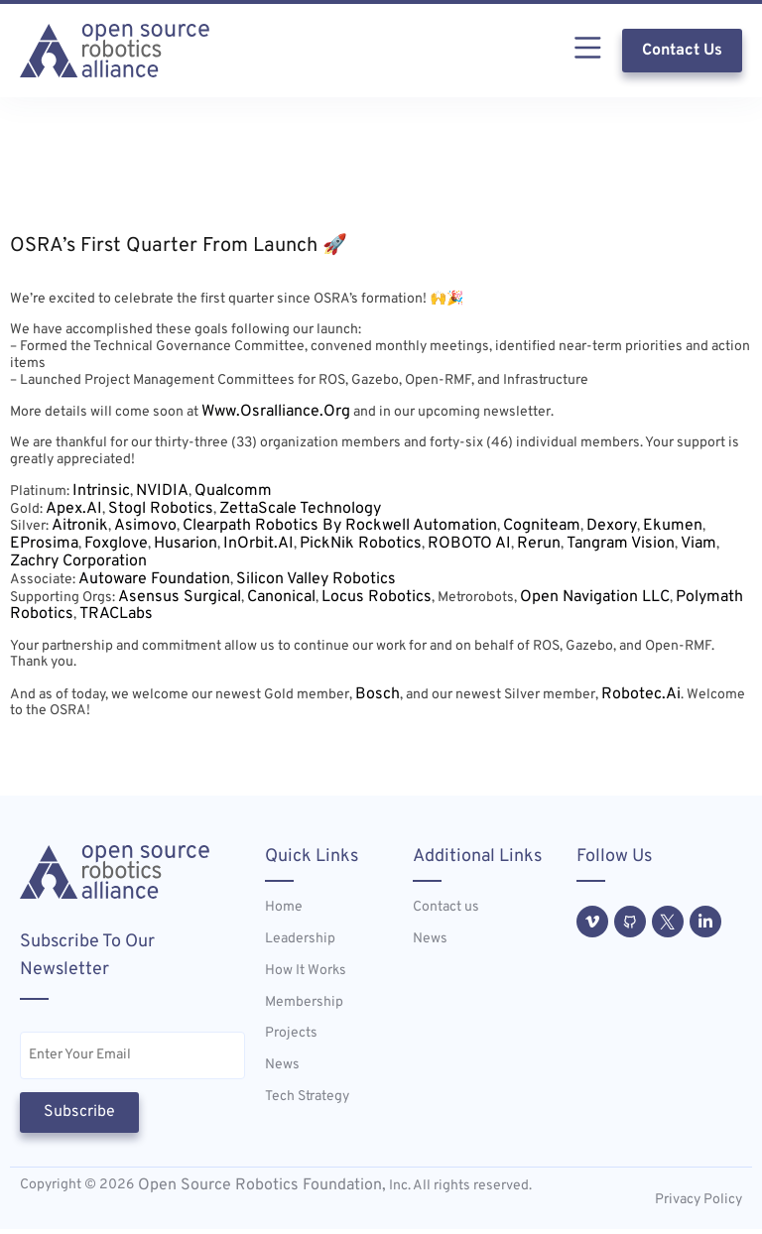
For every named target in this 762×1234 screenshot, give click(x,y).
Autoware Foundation (154, 579)
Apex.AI (74, 509)
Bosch (377, 694)
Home (284, 908)
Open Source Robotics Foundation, (260, 1190)
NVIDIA (162, 491)
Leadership (300, 939)
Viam (698, 544)
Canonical (281, 597)
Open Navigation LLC (595, 597)
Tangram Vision (621, 544)
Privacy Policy (698, 1204)
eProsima (44, 544)
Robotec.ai (641, 694)
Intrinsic (101, 491)
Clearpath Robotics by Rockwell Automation (340, 526)
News (282, 1065)
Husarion (185, 544)
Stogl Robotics (160, 509)
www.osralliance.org (275, 412)
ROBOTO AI (469, 544)
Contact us (446, 908)
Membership (304, 1003)
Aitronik (80, 526)
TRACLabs (116, 614)
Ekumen (672, 526)
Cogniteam (541, 526)
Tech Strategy (307, 1097)
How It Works (305, 971)
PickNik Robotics (361, 544)
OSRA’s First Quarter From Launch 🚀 (178, 246)
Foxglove (116, 544)
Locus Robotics (376, 597)
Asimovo (145, 526)
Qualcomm (233, 491)
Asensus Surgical (179, 597)
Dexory (611, 526)
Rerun (539, 544)
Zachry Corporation (78, 561)
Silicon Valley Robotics (316, 579)
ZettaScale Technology (300, 509)
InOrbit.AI (258, 544)
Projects (291, 1034)
